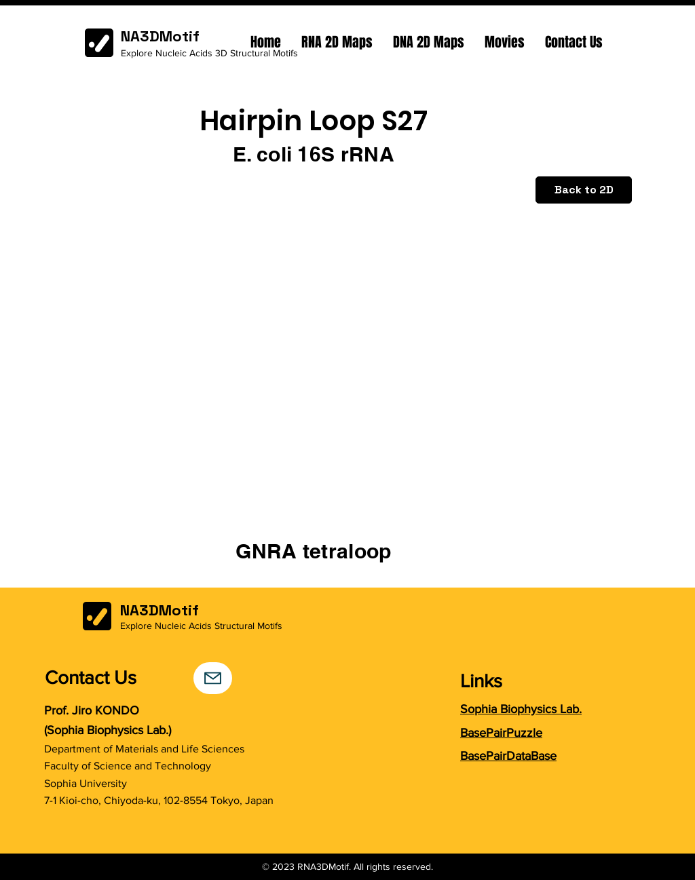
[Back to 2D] (584, 190)
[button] (337, 42)
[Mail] (212, 678)
